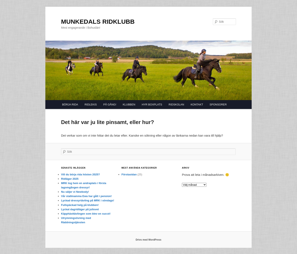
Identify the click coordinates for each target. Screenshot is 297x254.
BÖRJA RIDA (70, 104)
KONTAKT (197, 104)
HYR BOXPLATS (152, 104)
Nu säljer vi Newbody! (75, 191)
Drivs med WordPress (148, 239)
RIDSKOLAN (176, 104)
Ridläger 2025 (70, 178)
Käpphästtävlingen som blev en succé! (86, 213)
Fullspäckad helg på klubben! (80, 205)
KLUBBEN (129, 104)
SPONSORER (218, 104)
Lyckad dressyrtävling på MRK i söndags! (87, 200)
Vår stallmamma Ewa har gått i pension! (86, 196)
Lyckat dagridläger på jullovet (80, 209)
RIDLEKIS (91, 104)
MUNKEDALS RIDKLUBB (98, 21)
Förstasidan (129, 174)
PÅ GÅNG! (109, 104)
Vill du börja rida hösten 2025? (80, 174)
